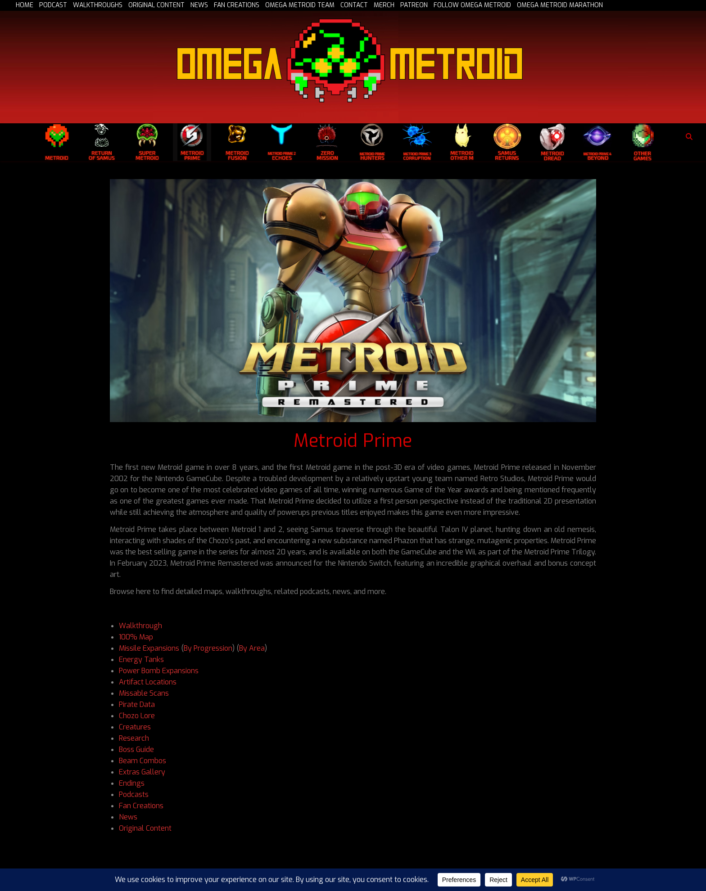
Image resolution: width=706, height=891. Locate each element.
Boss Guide (136, 749)
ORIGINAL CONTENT (156, 5)
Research (134, 738)
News (128, 817)
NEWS (199, 5)
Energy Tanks (141, 659)
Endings (132, 783)
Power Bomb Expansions (159, 670)
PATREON (414, 5)
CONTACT (354, 5)
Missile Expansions (149, 648)
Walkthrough (140, 625)
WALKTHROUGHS (97, 5)
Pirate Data (137, 704)
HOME (24, 5)
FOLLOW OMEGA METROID (472, 5)
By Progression (208, 648)
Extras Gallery (142, 772)
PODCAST (53, 5)
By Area (252, 648)
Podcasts (134, 794)
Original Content (145, 828)
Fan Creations (141, 805)
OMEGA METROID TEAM (300, 5)
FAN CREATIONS (236, 5)
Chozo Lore (137, 715)
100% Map (136, 637)
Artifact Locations (147, 682)
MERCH (384, 5)
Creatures (135, 727)
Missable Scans (144, 693)
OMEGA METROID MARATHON (560, 5)
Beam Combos (142, 760)
